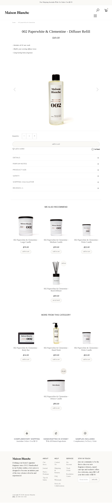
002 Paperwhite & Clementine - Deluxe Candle (56, 398)
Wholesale (57, 480)
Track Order (68, 469)
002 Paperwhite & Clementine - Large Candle (25, 241)
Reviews (18, 188)
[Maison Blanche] (25, 459)
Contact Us (57, 464)
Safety (16, 176)
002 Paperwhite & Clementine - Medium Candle (56, 241)
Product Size (19, 170)
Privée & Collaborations (57, 485)
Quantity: (15, 136)
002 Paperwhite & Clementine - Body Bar (25, 349)
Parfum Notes (20, 164)
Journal (45, 468)
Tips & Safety (45, 479)
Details (16, 158)
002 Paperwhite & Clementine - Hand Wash (56, 349)
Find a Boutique (46, 473)
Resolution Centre (69, 475)
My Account (69, 464)
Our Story (45, 464)
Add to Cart (56, 144)
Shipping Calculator (23, 182)
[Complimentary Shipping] (27, 436)
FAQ (56, 476)
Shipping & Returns (57, 471)
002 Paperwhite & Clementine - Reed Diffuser (56, 290)
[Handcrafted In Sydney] (55, 436)
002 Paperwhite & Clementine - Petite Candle (86, 241)
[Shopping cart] (106, 10)
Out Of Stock (56, 300)
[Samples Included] (85, 436)
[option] (56, 92)
